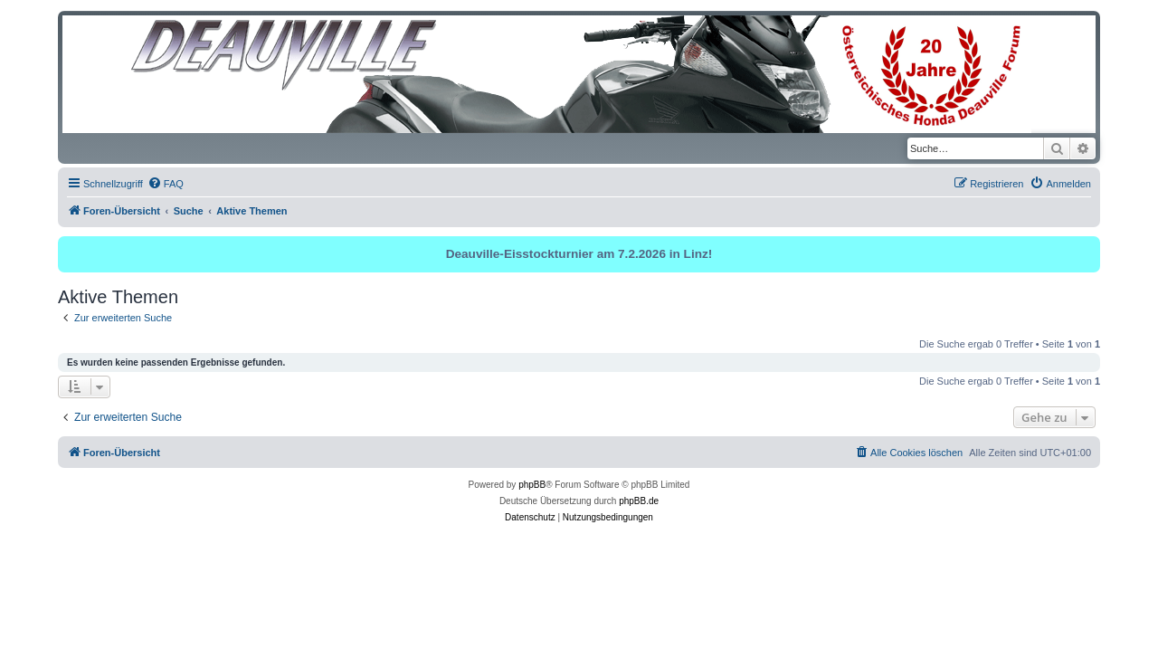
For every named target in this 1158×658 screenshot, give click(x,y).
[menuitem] (165, 184)
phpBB (532, 485)
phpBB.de (639, 501)
